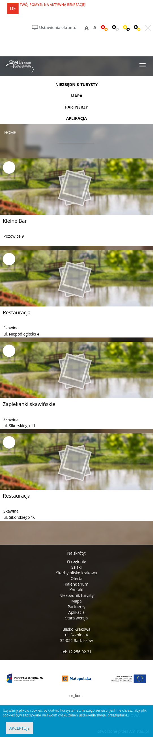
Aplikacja (76, 612)
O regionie (76, 561)
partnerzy (76, 107)
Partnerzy (76, 606)
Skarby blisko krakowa (76, 572)
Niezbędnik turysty (76, 595)
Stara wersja (76, 618)
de (13, 8)
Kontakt (76, 589)
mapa (76, 95)
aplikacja (76, 118)
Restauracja (17, 312)
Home (10, 132)
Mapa (76, 601)
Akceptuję (19, 728)
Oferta (77, 578)
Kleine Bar (15, 220)
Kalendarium (76, 584)
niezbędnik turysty (76, 84)
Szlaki (76, 567)
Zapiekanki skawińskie (29, 404)
